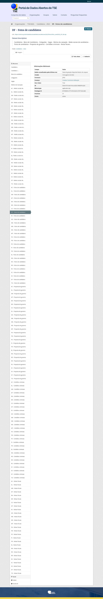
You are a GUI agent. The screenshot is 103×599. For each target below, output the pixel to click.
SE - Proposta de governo (18, 371)
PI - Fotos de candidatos (18, 247)
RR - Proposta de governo (18, 361)
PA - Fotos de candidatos (18, 237)
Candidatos (14, 67)
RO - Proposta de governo (18, 357)
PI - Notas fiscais (16, 538)
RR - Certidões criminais (17, 460)
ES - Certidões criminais (17, 410)
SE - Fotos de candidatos (18, 276)
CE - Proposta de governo (18, 308)
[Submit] (28, 18)
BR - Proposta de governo (18, 304)
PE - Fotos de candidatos (18, 244)
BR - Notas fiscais (16, 499)
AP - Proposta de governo (18, 297)
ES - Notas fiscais (16, 509)
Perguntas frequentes (79, 15)
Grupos (46, 15)
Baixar (88, 29)
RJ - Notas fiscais (16, 545)
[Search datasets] (21, 18)
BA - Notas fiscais (16, 495)
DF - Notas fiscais (16, 506)
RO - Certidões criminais (18, 456)
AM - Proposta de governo (18, 293)
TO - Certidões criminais (18, 477)
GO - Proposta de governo (18, 315)
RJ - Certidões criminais (17, 449)
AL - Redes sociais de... (17, 92)
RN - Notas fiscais (16, 548)
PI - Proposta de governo (18, 343)
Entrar (89, 1)
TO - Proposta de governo (18, 378)
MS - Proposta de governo (18, 325)
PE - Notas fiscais (16, 534)
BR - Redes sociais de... (17, 106)
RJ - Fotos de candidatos (18, 255)
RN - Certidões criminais (18, 453)
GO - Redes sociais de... (17, 120)
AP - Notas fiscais (16, 492)
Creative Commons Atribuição (70, 80)
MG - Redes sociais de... (17, 127)
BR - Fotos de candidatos (18, 205)
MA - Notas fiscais (16, 516)
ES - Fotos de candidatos (18, 216)
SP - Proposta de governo (18, 375)
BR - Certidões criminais (18, 400)
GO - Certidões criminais (18, 414)
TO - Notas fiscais (16, 573)
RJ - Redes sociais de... (17, 155)
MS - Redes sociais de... (17, 131)
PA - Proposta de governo (18, 332)
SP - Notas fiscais (16, 570)
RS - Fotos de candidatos (18, 269)
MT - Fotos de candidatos (18, 233)
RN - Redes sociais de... (17, 159)
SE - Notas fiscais (16, 566)
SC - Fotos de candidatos (18, 272)
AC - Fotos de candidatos (18, 187)
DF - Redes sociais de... (17, 113)
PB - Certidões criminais (18, 435)
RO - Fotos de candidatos (18, 262)
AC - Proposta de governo (18, 286)
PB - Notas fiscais (16, 531)
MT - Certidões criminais (18, 428)
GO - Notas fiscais (16, 513)
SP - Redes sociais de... (17, 180)
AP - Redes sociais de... (17, 99)
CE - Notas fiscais (16, 502)
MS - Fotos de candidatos (18, 230)
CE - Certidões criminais (17, 403)
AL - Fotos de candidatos (18, 191)
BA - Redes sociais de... (17, 102)
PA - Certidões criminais (17, 431)
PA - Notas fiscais (16, 527)
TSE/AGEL (30, 24)
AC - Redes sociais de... (17, 88)
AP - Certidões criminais (17, 393)
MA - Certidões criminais (18, 417)
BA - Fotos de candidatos (18, 201)
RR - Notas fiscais (16, 555)
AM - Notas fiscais (16, 488)
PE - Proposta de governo (18, 339)
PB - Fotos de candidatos (18, 240)
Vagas (13, 81)
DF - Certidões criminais (18, 407)
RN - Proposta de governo (18, 354)
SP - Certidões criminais (17, 474)
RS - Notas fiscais (16, 559)
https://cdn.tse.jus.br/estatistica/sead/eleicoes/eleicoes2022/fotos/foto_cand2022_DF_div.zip (40, 34)
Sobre (55, 15)
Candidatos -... (15, 70)
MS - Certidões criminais (18, 424)
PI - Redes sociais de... (17, 148)
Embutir (86, 56)
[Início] (12, 24)
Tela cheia (76, 56)
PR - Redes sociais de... (17, 152)
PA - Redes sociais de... (17, 138)
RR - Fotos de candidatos (18, 265)
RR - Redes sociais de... (17, 166)
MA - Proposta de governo (18, 318)
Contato (64, 15)
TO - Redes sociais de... (17, 184)
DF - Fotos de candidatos (62, 24)
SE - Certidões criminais (17, 470)
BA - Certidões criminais (18, 396)
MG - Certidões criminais (18, 421)
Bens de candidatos (16, 74)
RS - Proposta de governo (18, 364)
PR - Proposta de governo (18, 347)
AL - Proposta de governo (18, 290)
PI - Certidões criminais (17, 442)
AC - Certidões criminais (17, 382)
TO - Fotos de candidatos (18, 283)
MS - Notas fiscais (16, 520)
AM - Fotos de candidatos (18, 194)
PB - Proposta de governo (18, 336)
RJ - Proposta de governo (18, 350)
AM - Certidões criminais (18, 389)
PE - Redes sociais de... (17, 145)
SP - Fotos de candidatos (18, 279)
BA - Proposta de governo (18, 301)
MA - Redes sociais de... (17, 124)
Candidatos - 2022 (43, 24)
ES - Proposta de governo (18, 311)
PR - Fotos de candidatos (18, 251)
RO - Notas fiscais (16, 552)
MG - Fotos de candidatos (18, 226)
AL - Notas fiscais (16, 485)
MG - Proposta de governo (18, 322)
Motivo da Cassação (17, 85)
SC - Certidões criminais (17, 467)
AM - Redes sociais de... (17, 95)
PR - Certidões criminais (17, 446)
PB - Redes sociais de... (17, 141)
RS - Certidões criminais (17, 463)
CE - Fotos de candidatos (18, 209)
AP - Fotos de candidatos (18, 198)
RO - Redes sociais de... (17, 162)
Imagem (19, 52)
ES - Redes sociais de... (17, 116)
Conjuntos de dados (18, 15)
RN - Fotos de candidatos (18, 258)
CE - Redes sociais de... (17, 109)
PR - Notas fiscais (16, 541)
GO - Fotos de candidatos (18, 219)
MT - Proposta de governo (18, 329)
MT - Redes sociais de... (17, 134)
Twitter (14, 580)
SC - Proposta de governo (18, 368)
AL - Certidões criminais (17, 385)
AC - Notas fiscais (16, 481)
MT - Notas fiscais (16, 524)
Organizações (35, 15)
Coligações (14, 78)
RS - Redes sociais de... (17, 170)
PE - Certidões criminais (17, 439)
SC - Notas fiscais (16, 562)
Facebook (14, 583)
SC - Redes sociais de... (17, 173)
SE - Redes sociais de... (17, 177)
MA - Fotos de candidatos (18, 223)
